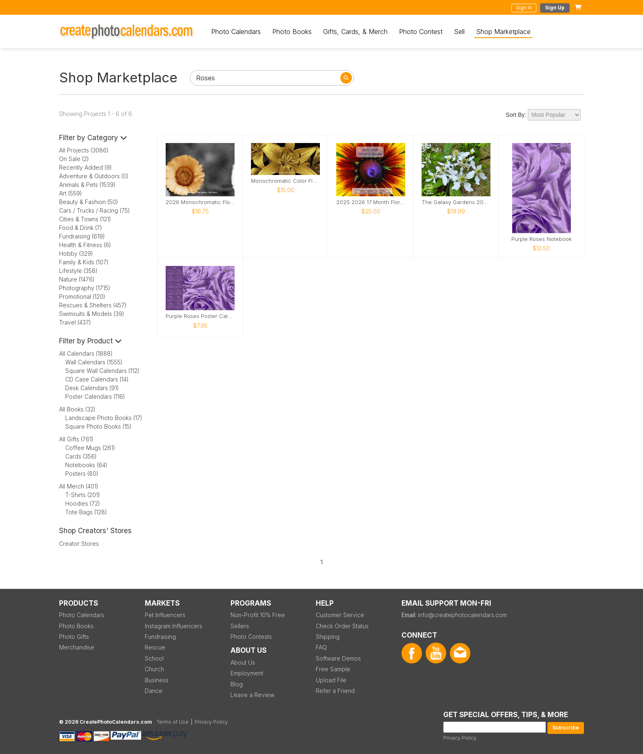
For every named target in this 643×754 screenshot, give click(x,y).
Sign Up (555, 8)
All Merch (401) (78, 486)
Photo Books (292, 31)
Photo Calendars (236, 31)
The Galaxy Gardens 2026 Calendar (456, 202)
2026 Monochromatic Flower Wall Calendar (200, 202)
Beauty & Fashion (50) (88, 201)
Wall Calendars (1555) (94, 362)
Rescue (155, 647)
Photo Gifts (74, 636)
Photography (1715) (84, 287)
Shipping (328, 636)
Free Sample (333, 668)
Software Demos (338, 658)
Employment (246, 673)
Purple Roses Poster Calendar (200, 316)
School (154, 658)
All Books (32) (77, 409)
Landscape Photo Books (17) (103, 417)
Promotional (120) (82, 296)
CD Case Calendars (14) (97, 379)
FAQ (321, 647)
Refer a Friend (335, 690)
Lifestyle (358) (78, 270)
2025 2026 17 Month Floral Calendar (370, 202)
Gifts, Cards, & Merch (355, 31)
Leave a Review (252, 694)
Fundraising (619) (82, 236)
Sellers (239, 625)
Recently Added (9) (85, 167)
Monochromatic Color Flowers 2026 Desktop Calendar (285, 181)
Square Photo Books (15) (98, 426)
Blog (236, 684)
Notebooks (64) (86, 464)
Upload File (331, 680)
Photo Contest (420, 31)
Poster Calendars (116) (95, 396)
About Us (242, 662)
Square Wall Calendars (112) (102, 370)
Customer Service (340, 614)
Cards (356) (81, 456)
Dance (153, 690)
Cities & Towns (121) (85, 219)
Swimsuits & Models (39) (91, 313)
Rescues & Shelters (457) (93, 305)
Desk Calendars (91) (92, 387)
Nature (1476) (77, 279)
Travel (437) (75, 322)
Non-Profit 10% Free (257, 614)
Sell (459, 31)
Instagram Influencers (173, 625)
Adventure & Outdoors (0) (94, 176)
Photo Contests (251, 636)
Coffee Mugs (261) (90, 447)
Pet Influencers (165, 614)
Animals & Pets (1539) (87, 184)
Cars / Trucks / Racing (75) (94, 210)
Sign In (524, 8)
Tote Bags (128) (86, 512)
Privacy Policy (460, 738)
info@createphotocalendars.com (462, 614)
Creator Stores (79, 543)
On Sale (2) (74, 158)
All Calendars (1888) (86, 353)
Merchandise (76, 647)
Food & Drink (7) (80, 227)
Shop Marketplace (503, 31)
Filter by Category (93, 138)
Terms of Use (173, 722)
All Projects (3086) (84, 150)
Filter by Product (90, 341)
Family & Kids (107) (84, 262)
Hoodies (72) (82, 503)
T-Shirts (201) (82, 494)
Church (154, 668)
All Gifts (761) (76, 439)
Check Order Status (342, 625)
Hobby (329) (76, 253)
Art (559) (70, 193)
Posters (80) (81, 473)
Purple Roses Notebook (541, 239)
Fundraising (160, 636)
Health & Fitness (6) (85, 244)
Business (157, 680)
